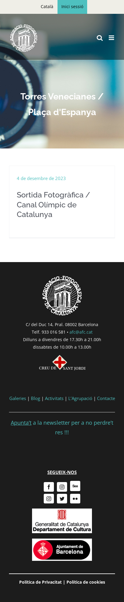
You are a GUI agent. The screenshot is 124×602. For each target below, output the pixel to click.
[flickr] (75, 498)
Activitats (54, 398)
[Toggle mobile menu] (112, 38)
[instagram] (62, 487)
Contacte (106, 398)
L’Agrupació (80, 398)
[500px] (75, 486)
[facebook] (49, 487)
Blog (35, 398)
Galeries (17, 398)
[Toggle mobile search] (100, 38)
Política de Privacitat (40, 582)
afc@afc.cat (81, 332)
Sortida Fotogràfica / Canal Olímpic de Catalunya (53, 204)
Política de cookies (85, 582)
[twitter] (62, 498)
